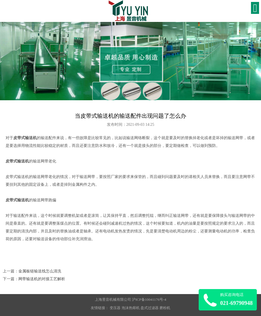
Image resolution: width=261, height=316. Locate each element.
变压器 (115, 308)
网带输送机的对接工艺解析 (41, 279)
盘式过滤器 (150, 308)
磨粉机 (164, 308)
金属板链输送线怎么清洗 (39, 271)
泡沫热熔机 (131, 308)
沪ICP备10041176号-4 (149, 299)
